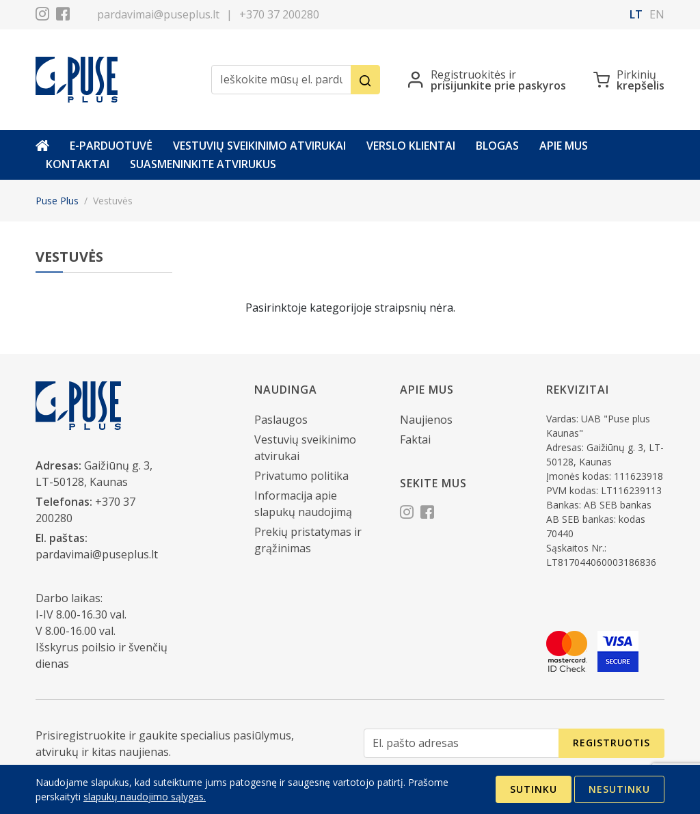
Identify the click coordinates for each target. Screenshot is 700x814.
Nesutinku (619, 789)
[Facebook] (63, 15)
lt (636, 14)
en (656, 14)
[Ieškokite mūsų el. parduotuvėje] (281, 79)
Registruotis (611, 742)
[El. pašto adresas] (461, 743)
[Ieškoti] (365, 79)
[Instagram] (42, 15)
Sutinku (533, 789)
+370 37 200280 (279, 14)
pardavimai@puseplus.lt (158, 14)
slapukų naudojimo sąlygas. (144, 796)
